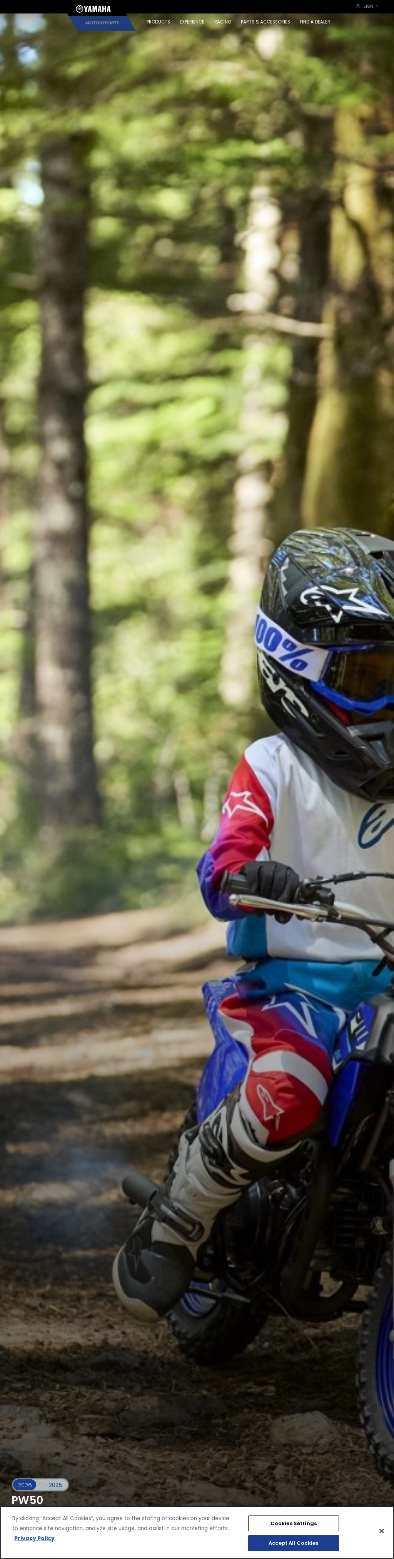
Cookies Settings (293, 1523)
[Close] (381, 1530)
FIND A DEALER (315, 22)
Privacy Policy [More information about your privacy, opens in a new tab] (34, 1538)
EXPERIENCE (192, 22)
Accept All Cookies (293, 1543)
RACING (222, 22)
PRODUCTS (158, 22)
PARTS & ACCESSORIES (265, 22)
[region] (197, 1532)
